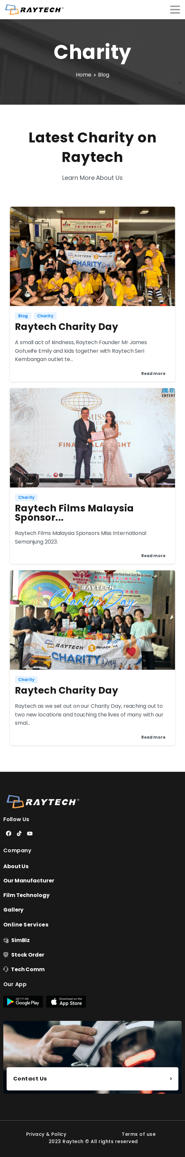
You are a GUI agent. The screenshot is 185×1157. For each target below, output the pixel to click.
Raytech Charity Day (66, 326)
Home (83, 75)
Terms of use (139, 1134)
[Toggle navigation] (175, 10)
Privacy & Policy (46, 1134)
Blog (103, 75)
